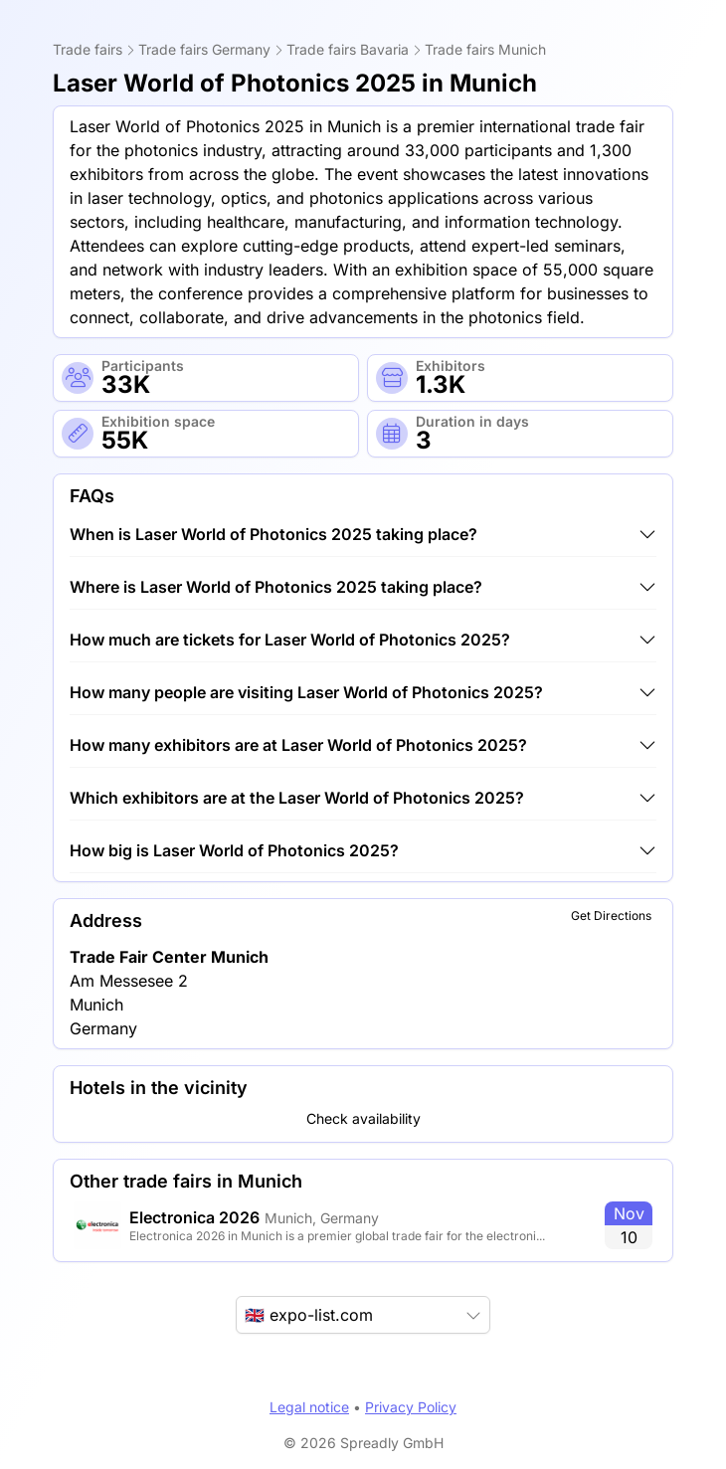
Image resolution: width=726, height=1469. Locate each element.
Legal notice (309, 1406)
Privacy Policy (410, 1406)
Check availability (363, 1118)
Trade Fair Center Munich (169, 957)
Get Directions (611, 915)
